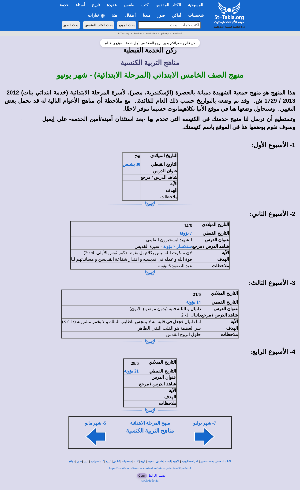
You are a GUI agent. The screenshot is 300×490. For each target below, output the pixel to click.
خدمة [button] (64, 5)
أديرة (108, 461)
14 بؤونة (193, 302)
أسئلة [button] (80, 5)
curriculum (151, 33)
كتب (136, 461)
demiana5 (177, 33)
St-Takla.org (123, 33)
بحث (211, 461)
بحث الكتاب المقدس (98, 25)
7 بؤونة (186, 233)
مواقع (72, 461)
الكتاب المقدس (223, 461)
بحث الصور (71, 25)
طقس (159, 461)
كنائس (116, 461)
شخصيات (127, 461)
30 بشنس (131, 164)
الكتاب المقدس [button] (168, 5)
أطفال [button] (130, 15)
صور (79, 461)
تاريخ (142, 461)
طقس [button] (129, 5)
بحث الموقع (127, 25)
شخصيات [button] (197, 15)
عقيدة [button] (112, 5)
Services (138, 33)
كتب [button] (144, 5)
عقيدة (150, 461)
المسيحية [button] (195, 5)
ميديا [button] (146, 15)
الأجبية (176, 461)
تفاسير (203, 461)
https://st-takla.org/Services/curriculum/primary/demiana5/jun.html (150, 468)
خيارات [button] (96, 15)
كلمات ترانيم (97, 461)
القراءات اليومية (189, 461)
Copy (141, 475)
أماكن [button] (176, 15)
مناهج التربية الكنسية (150, 431)
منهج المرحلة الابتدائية (150, 423)
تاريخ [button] (96, 5)
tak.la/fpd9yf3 (149, 480)
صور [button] (161, 15)
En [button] (115, 15)
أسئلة (168, 461)
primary (165, 33)
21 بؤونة (131, 371)
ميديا (86, 461)
